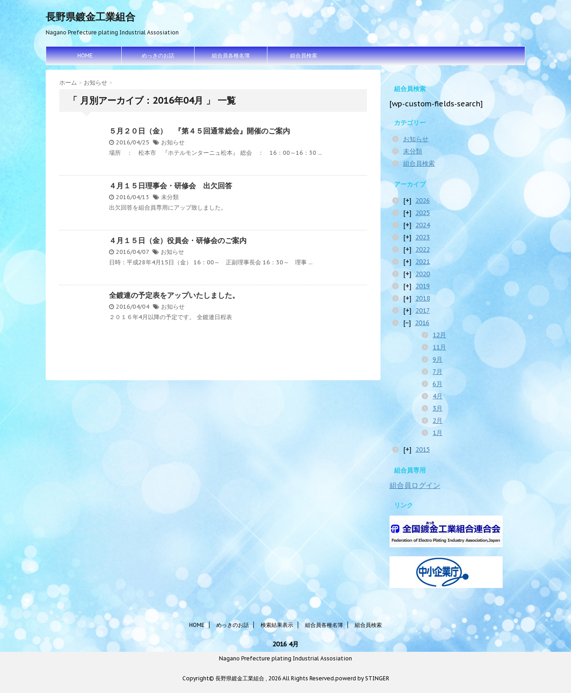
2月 (438, 420)
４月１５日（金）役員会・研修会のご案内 (178, 240)
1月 (438, 433)
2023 (422, 237)
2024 (422, 225)
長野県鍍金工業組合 (90, 16)
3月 (438, 408)
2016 (422, 323)
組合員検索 (303, 55)
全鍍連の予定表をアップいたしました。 (174, 295)
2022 (422, 249)
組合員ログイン (415, 485)
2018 (422, 298)
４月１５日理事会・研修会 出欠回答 (170, 185)
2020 (422, 274)
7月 (438, 372)
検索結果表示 (277, 624)
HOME (85, 55)
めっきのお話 (158, 55)
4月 (438, 396)
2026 (422, 200)
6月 (438, 384)
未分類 (170, 197)
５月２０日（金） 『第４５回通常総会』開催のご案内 (199, 130)
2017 (422, 310)
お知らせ (173, 142)
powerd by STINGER (362, 678)
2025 (422, 213)
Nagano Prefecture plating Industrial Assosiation (285, 658)
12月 (439, 335)
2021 (422, 262)
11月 (439, 347)
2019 (422, 286)
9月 (438, 359)
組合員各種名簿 (231, 55)
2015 (422, 449)
